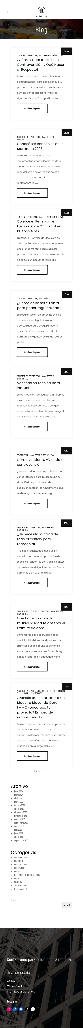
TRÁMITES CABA (58, 55)
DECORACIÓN (19, 867)
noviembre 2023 (21, 815)
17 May (66, 523)
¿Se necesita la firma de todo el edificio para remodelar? (37, 539)
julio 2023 (18, 829)
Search (67, 905)
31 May (66, 371)
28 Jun (66, 51)
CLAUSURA (21, 55)
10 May (66, 607)
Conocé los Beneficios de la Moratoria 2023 (40, 146)
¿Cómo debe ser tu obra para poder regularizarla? (39, 305)
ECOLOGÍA (18, 871)
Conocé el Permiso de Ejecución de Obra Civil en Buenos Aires (39, 226)
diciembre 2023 (20, 812)
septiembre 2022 (21, 840)
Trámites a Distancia (21, 991)
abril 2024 (18, 798)
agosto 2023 (19, 826)
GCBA (11, 981)
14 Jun (66, 212)
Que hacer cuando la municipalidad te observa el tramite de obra (41, 623)
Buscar (14, 900)
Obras (41, 55)
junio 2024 (18, 791)
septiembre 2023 (21, 822)
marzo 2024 (19, 801)
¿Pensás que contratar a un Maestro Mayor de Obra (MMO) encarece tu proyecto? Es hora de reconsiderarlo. (41, 707)
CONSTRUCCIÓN (31, 55)
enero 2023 (19, 836)
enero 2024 (19, 808)
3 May (67, 686)
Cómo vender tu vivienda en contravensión (41, 462)
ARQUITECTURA (22, 137)
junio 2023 (18, 833)
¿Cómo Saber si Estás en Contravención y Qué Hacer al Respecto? (40, 64)
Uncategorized (20, 888)
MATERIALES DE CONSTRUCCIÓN (53, 691)
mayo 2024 (18, 794)
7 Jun (67, 294)
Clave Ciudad (16, 986)
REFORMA (47, 55)
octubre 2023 (19, 819)
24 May (66, 450)
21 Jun (66, 132)
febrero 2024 (19, 805)
